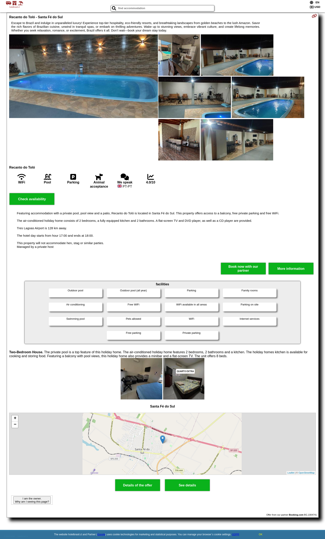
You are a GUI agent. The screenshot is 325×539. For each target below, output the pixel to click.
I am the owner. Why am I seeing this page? (32, 500)
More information (290, 268)
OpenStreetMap (306, 472)
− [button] (15, 425)
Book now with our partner (243, 268)
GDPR (235, 534)
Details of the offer (137, 485)
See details (187, 485)
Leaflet (290, 472)
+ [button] (15, 418)
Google (101, 534)
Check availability (32, 199)
